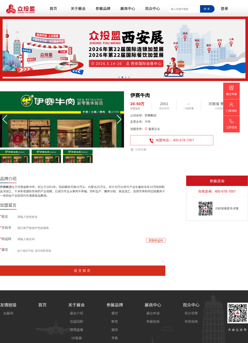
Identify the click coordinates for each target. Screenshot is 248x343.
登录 (224, 8)
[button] (119, 77)
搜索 (207, 8)
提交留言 (82, 270)
